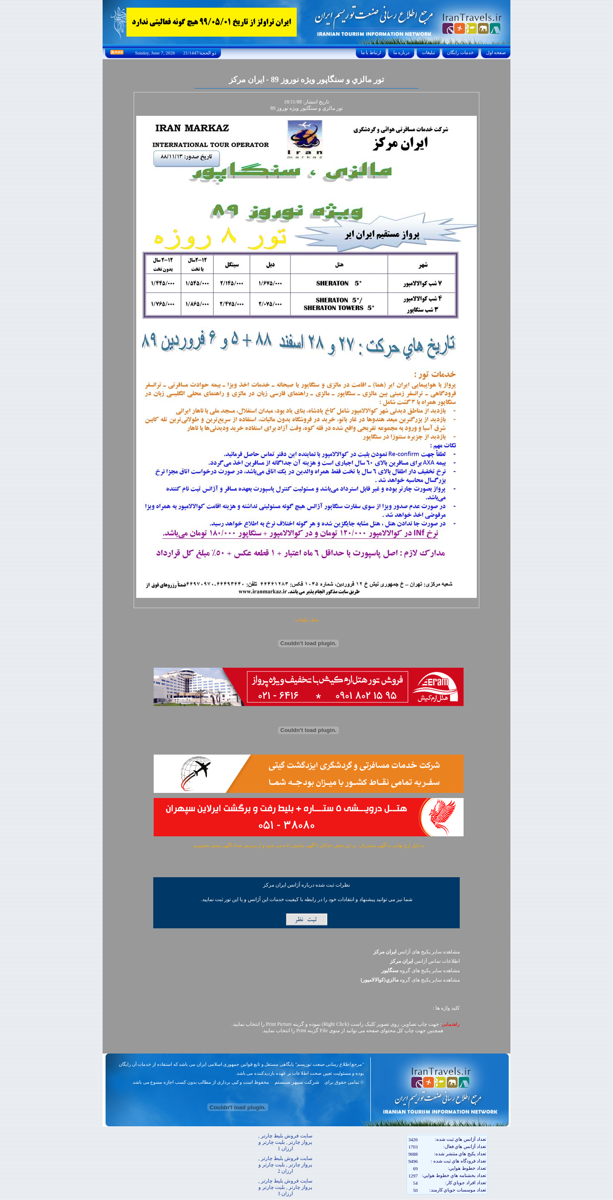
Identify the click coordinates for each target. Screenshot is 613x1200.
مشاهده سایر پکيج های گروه (420, 970)
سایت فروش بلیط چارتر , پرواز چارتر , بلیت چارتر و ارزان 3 (285, 1187)
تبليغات (428, 52)
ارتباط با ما (371, 52)
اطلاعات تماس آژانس (425, 961)
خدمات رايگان (460, 52)
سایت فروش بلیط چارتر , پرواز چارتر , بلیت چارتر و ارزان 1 (285, 1142)
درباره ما (401, 52)
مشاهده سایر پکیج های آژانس (416, 952)
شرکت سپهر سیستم (297, 1082)
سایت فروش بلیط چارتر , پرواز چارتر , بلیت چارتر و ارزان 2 (285, 1164)
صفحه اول (496, 52)
